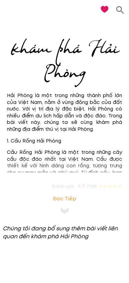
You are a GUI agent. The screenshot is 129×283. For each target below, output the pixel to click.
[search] (120, 10)
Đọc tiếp (64, 199)
